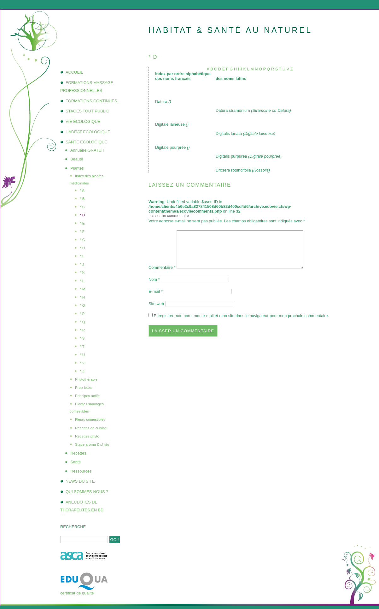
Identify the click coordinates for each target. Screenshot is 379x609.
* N (82, 297)
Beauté (76, 159)
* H (82, 248)
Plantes (77, 168)
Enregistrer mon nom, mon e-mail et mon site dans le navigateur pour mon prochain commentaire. (241, 315)
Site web (156, 303)
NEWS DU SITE (80, 481)
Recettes (78, 453)
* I (81, 256)
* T (82, 346)
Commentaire (162, 267)
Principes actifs (87, 396)
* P (82, 314)
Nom (154, 279)
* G (82, 240)
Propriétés (83, 387)
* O (82, 305)
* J (82, 264)
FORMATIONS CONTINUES (91, 101)
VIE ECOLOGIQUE (83, 121)
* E (82, 223)
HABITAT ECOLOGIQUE (88, 132)
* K (82, 272)
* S (82, 338)
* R (82, 330)
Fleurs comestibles (90, 419)
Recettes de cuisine (91, 428)
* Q (82, 322)
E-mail (156, 291)
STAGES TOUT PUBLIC (87, 111)
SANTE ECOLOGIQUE (86, 142)
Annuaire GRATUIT (87, 150)
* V (82, 363)
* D (82, 215)
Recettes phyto (87, 436)
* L (82, 281)
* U (82, 355)
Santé (75, 462)
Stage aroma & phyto (92, 444)
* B (82, 199)
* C (82, 207)
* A (82, 190)
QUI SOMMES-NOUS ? (87, 491)
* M (82, 289)
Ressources (81, 471)
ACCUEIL (74, 72)
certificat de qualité (77, 593)
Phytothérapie (86, 379)
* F (82, 231)
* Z (82, 371)
